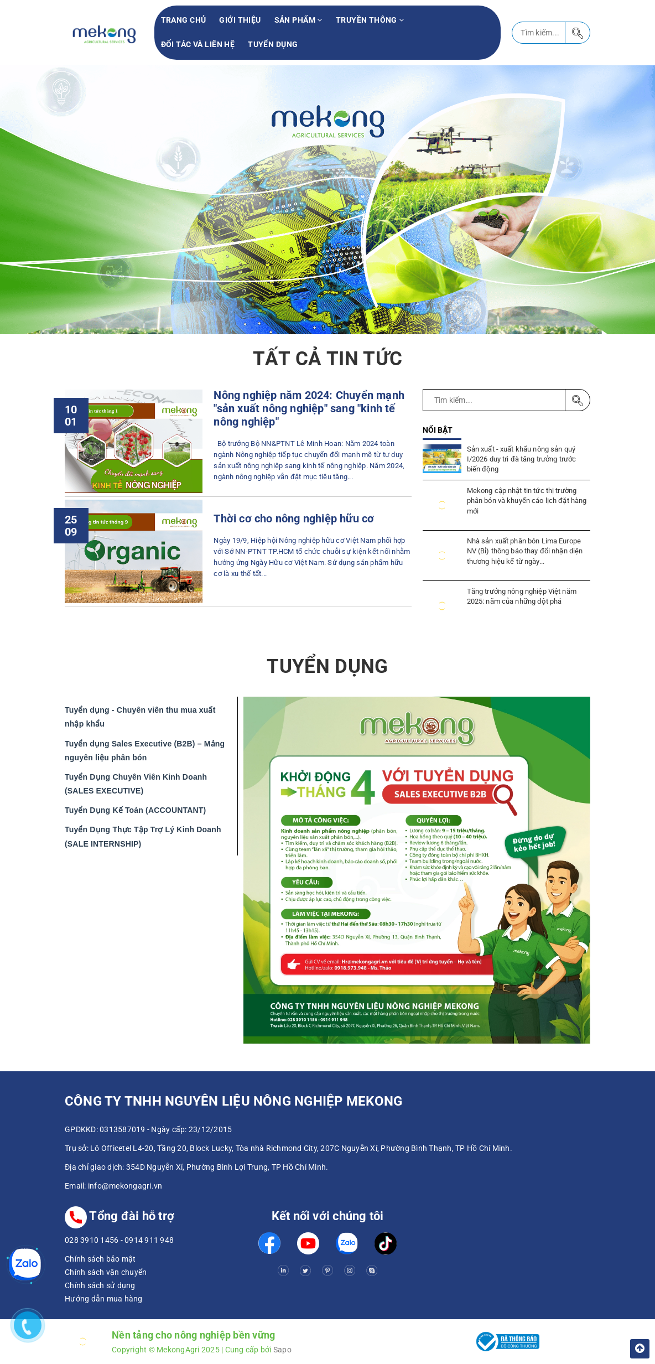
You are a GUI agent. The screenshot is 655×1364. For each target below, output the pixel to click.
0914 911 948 (149, 1240)
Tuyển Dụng (273, 44)
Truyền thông (370, 19)
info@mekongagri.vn (125, 1185)
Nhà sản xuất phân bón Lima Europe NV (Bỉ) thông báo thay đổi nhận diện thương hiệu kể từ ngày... (525, 551)
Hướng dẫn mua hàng (104, 1298)
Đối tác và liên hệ (198, 44)
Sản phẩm (298, 19)
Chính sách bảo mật (100, 1258)
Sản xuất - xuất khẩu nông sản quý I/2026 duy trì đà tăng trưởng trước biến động (521, 459)
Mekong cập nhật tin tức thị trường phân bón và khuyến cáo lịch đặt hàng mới (527, 500)
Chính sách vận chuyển (106, 1272)
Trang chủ (183, 19)
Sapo (282, 1349)
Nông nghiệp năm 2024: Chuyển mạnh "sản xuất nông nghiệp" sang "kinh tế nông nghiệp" (309, 408)
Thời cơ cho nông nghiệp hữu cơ (294, 518)
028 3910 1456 (91, 1240)
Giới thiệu (240, 19)
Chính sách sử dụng (100, 1285)
